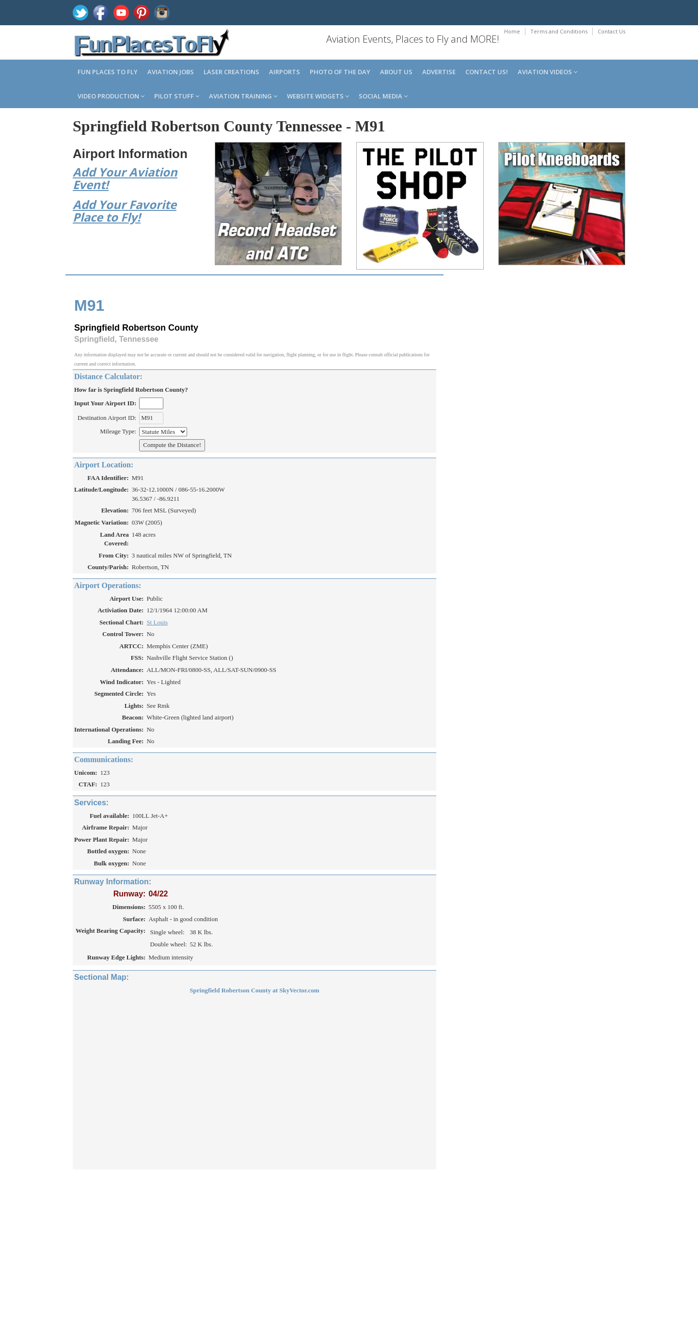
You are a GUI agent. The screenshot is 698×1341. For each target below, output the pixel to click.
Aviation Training (243, 96)
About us (396, 71)
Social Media (383, 96)
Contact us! (486, 71)
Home (512, 31)
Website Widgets (318, 96)
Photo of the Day (340, 71)
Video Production (111, 96)
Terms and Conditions (558, 31)
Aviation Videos (547, 71)
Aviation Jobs (170, 71)
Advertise (439, 71)
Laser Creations (231, 71)
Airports (284, 71)
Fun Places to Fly (108, 71)
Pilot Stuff (176, 96)
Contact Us (611, 31)
